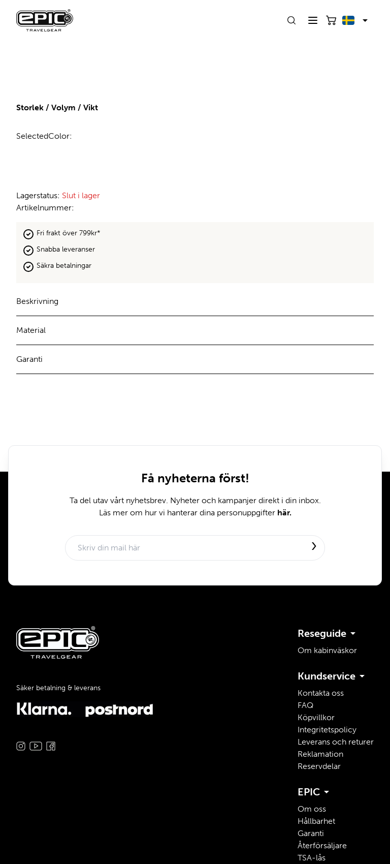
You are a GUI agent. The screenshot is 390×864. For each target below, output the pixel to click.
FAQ (305, 705)
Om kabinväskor (327, 650)
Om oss (312, 809)
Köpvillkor (316, 717)
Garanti (311, 833)
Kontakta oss (321, 693)
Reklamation (320, 754)
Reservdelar (319, 766)
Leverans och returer (336, 742)
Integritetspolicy (327, 729)
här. (284, 512)
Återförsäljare (322, 845)
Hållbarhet (316, 821)
